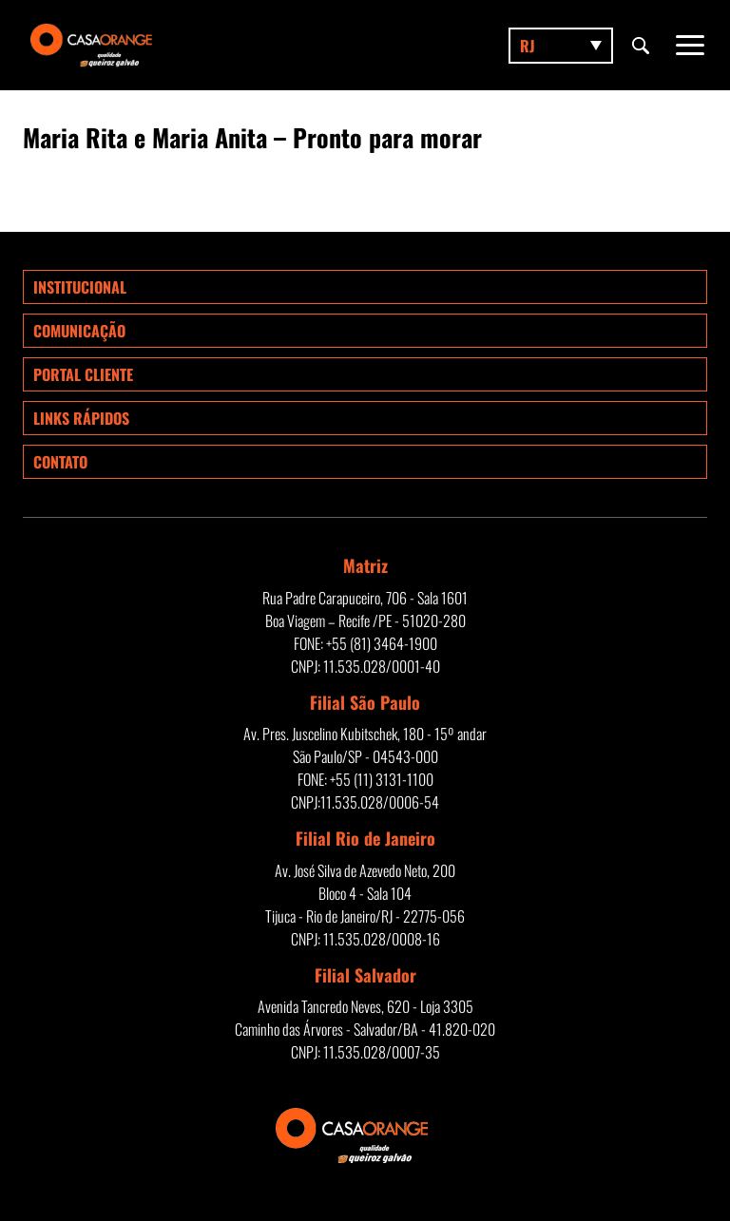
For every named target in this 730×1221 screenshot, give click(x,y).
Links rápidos (81, 418)
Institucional (79, 287)
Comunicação (79, 330)
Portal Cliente (83, 374)
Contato (60, 461)
